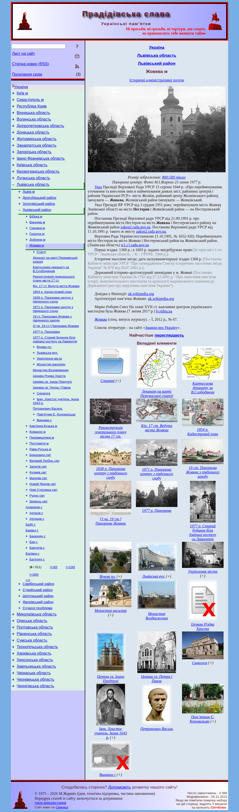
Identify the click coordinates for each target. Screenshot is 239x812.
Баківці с (32, 568)
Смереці (62, 807)
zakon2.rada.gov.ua (135, 227)
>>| (28, 620)
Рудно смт (37, 530)
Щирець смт (38, 537)
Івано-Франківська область (41, 166)
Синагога (43, 420)
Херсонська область (35, 710)
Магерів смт (38, 512)
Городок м (36, 249)
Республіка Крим (32, 108)
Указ (98, 187)
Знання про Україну (161, 328)
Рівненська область (34, 681)
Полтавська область (35, 673)
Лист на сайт (23, 53)
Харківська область (34, 702)
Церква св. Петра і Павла (52, 414)
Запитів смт (38, 499)
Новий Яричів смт (42, 518)
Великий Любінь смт (44, 493)
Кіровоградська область (38, 181)
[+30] (53, 607)
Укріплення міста (49, 382)
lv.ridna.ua (164, 311)
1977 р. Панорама (46, 353)
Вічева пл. (44, 370)
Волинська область (34, 123)
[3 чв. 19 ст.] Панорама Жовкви (56, 347)
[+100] (70, 607)
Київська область (32, 174)
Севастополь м (30, 101)
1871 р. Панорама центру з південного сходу (53, 329)
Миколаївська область (36, 659)
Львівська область (33, 195)
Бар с (33, 581)
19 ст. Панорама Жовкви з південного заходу (52, 339)
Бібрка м (35, 230)
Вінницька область (33, 116)
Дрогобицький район (39, 210)
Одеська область (32, 666)
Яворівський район (38, 645)
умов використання (50, 803)
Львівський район (37, 223)
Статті (41, 269)
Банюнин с (37, 574)
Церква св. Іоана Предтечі (52, 407)
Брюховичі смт (40, 486)
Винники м (37, 237)
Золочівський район (39, 217)
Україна (21, 87)
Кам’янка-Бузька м (43, 455)
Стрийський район (38, 632)
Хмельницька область (36, 717)
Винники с (44, 449)
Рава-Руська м (40, 480)
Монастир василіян (51, 389)
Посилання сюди (27, 74)
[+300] (33, 615)
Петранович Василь (48, 436)
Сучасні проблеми (37, 652)
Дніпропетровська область (40, 130)
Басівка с (32, 593)
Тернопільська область (37, 695)
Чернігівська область (35, 739)
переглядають (169, 335)
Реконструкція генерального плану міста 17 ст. (54, 297)
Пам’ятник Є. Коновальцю (56, 442)
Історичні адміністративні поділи (156, 80)
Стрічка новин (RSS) (30, 64)
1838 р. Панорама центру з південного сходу (53, 319)
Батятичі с (37, 600)
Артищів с (36, 556)
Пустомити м (39, 474)
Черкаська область (34, 724)
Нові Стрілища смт (43, 524)
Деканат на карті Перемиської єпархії (156, 393)
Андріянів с (34, 543)
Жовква (101, 319)
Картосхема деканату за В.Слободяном (51, 287)
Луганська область (33, 188)
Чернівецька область (35, 731)
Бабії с (30, 562)
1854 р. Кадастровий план (52, 311)
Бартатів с (37, 587)
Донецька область (33, 137)
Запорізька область (34, 159)
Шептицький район (38, 638)
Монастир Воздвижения (50, 395)
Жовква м (36, 262)
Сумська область (32, 688)
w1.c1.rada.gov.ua (135, 245)
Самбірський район (38, 625)
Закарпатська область (36, 152)
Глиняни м (37, 243)
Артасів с (36, 549)
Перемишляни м (41, 468)
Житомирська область (36, 145)
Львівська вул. (47, 376)
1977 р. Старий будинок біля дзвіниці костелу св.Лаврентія (55, 362)
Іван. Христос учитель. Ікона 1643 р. (110, 733)
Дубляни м (37, 256)
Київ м (22, 94)
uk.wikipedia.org (141, 294)
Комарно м (37, 461)
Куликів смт (38, 505)
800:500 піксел (173, 177)
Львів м (29, 203)
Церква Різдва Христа (49, 401)
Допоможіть (119, 787)
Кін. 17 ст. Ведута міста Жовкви (56, 305)
